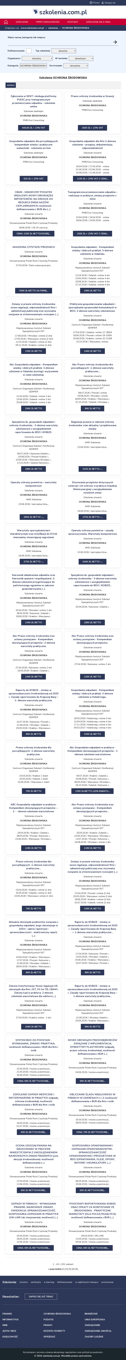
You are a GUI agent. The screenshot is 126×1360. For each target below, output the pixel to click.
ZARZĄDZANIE (92, 1325)
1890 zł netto (33, 468)
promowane (107, 1282)
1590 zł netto (33, 351)
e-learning (49, 1282)
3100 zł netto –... (92, 468)
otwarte (23, 1282)
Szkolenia (22, 21)
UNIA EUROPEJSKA (95, 1319)
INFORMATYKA (10, 1319)
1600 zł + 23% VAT (92, 127)
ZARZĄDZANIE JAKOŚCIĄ (98, 1330)
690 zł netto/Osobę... (92, 1081)
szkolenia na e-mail (98, 21)
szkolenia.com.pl (63, 12)
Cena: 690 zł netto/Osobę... (33, 1081)
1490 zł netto (92, 351)
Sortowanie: (55, 65)
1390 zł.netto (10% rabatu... (92, 791)
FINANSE (7, 1313)
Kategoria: (13, 65)
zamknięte (36, 1282)
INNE (5, 1325)
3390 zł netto (92, 734)
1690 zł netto (33, 1026)
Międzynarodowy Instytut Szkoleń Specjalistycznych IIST (92, 269)
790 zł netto (33, 791)
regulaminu (71, 1352)
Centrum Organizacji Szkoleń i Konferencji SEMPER (92, 326)
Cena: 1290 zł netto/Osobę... (33, 233)
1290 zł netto (92, 676)
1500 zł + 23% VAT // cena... (92, 233)
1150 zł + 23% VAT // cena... (92, 178)
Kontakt (72, 21)
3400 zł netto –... (92, 561)
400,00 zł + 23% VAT (33, 127)
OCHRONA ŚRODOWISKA (75, 28)
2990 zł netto (92, 290)
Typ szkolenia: (42, 50)
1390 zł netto (33, 622)
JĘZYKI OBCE (9, 1330)
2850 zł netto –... (34, 517)
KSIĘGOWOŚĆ (10, 1336)
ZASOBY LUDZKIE (94, 1336)
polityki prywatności (92, 1352)
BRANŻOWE (91, 1313)
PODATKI (49, 1319)
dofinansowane (64, 1282)
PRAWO (48, 1325)
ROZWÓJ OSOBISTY (54, 1330)
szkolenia (53, 28)
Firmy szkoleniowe (48, 21)
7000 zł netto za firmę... (33, 290)
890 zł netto (92, 408)
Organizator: (14, 58)
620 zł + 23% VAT (34, 178)
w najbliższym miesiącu (86, 1282)
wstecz (11, 85)
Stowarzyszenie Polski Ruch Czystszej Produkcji (33, 223)
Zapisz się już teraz (41, 1296)
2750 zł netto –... (92, 517)
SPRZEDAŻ (49, 1336)
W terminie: (61, 58)
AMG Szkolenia (92, 442)
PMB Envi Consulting (33, 120)
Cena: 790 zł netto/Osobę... (92, 1132)
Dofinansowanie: (16, 50)
